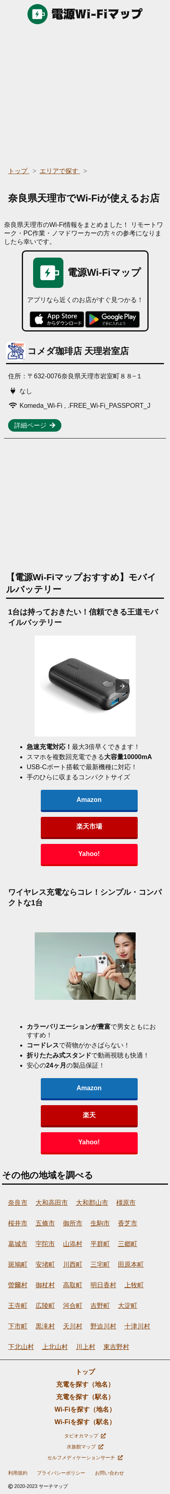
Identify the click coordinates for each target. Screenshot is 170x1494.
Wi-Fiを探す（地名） (85, 1409)
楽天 (89, 1115)
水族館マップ (85, 1447)
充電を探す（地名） (85, 1384)
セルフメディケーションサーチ (85, 1457)
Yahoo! (89, 853)
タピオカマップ (85, 1436)
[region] (85, 92)
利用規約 (17, 1473)
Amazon (88, 799)
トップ (85, 1371)
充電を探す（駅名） (85, 1396)
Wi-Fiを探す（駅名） (85, 1421)
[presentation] (122, 686)
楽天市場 (89, 826)
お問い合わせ (109, 1473)
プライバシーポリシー (61, 1473)
